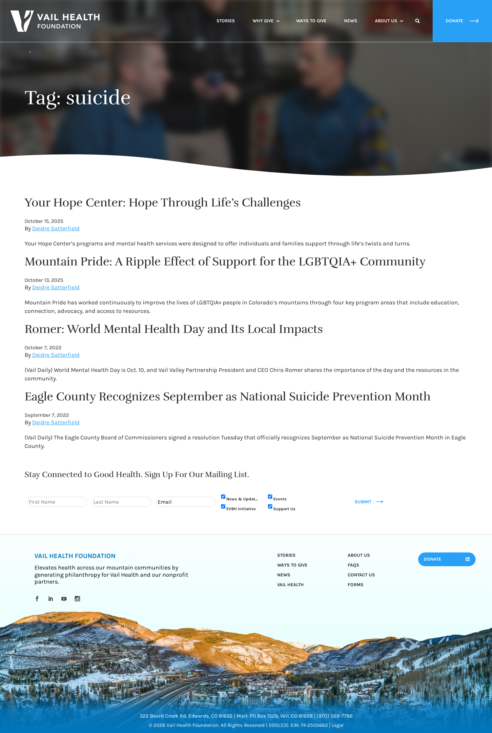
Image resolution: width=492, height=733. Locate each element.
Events (280, 498)
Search (417, 27)
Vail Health (290, 585)
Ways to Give (311, 21)
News (350, 21)
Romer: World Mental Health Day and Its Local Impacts (174, 329)
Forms (355, 585)
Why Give (263, 21)
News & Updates (243, 498)
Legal (337, 725)
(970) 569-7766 (335, 716)
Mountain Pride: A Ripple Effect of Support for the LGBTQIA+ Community (225, 261)
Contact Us (361, 575)
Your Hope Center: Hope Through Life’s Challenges (163, 202)
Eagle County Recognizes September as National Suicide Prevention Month (228, 396)
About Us (386, 21)
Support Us (284, 508)
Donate (432, 559)
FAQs (353, 565)
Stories (225, 21)
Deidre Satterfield (56, 228)
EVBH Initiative (241, 508)
